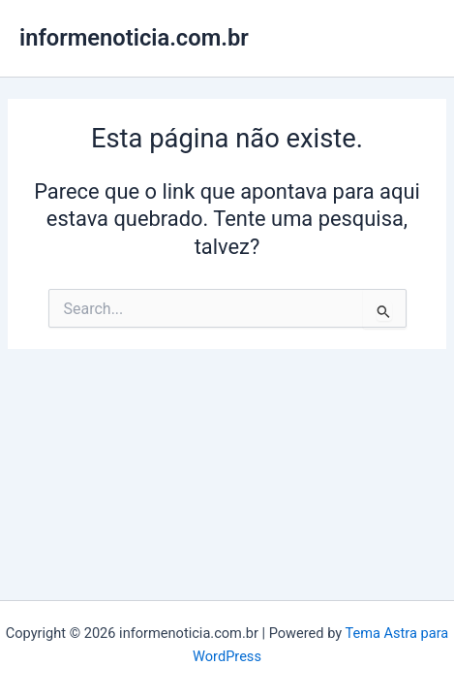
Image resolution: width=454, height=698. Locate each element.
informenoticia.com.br (134, 37)
